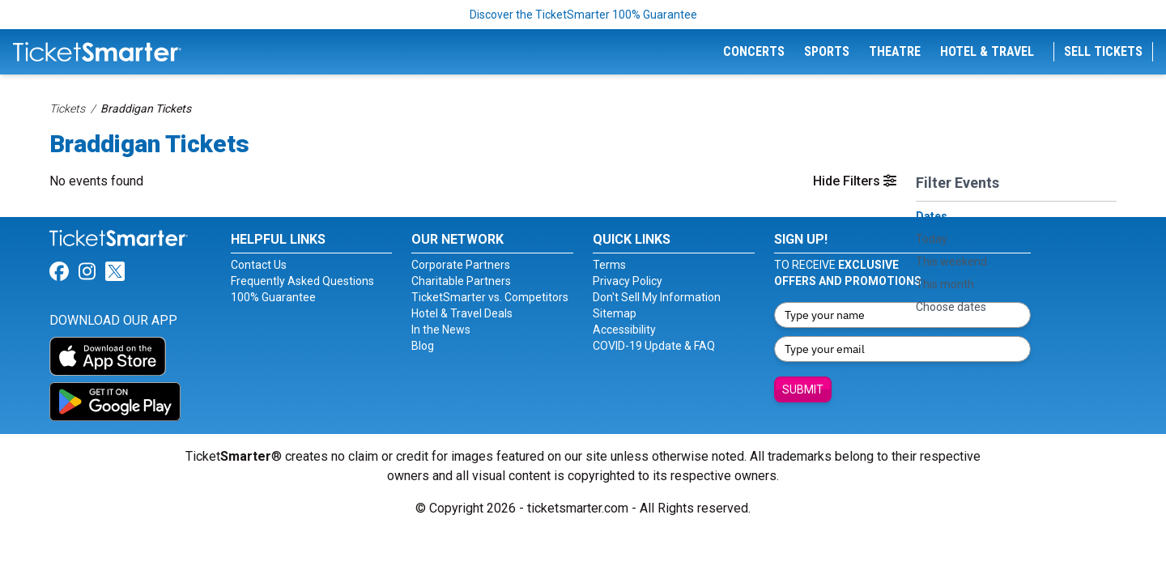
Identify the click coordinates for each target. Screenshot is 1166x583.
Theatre (895, 51)
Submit (802, 389)
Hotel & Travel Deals (462, 313)
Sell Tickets (1103, 51)
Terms (609, 264)
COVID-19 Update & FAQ (654, 345)
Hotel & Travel (987, 51)
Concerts (754, 51)
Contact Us (259, 264)
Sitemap (614, 313)
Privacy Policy (627, 280)
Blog (422, 345)
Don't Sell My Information (657, 297)
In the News (440, 329)
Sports (826, 51)
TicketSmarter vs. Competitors (489, 297)
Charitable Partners (461, 280)
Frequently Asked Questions (302, 280)
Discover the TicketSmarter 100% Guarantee (583, 14)
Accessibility (624, 329)
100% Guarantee (273, 297)
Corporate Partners (460, 264)
